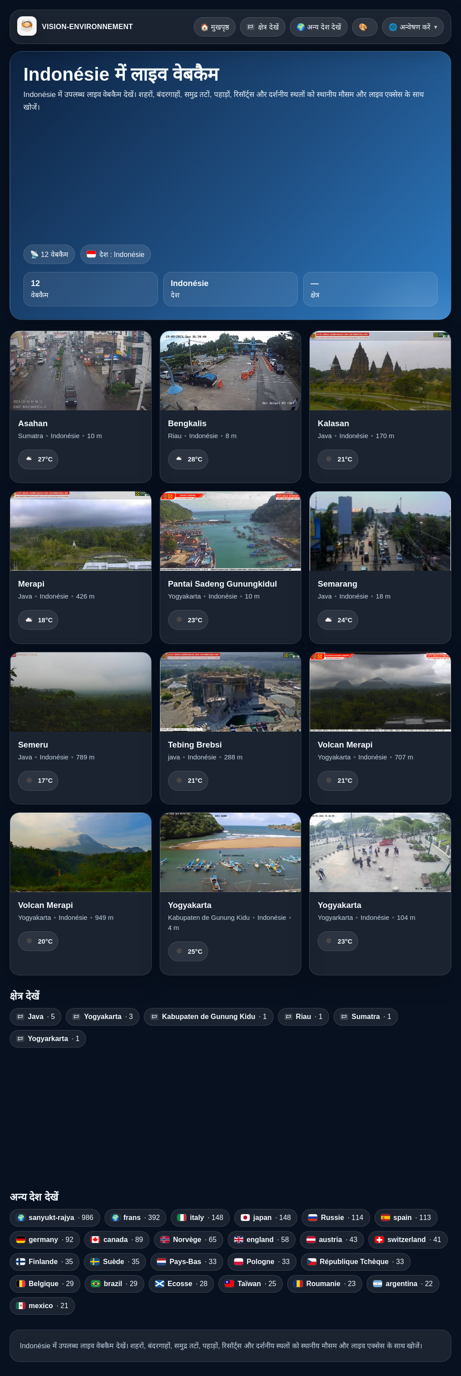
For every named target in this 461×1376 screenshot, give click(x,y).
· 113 (406, 1218)
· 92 (44, 1240)
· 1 (208, 1017)
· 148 (200, 1218)
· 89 (117, 1240)
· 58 (261, 1240)
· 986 (55, 1218)
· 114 (335, 1218)
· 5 (35, 1017)
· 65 (189, 1240)
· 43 (332, 1240)
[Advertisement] (230, 176)
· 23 (325, 1284)
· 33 (187, 1262)
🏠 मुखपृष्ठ (214, 27)
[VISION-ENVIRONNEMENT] (27, 26)
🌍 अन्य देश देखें (318, 27)
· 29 (45, 1284)
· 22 (403, 1284)
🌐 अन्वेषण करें (410, 27)
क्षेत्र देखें (262, 27)
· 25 (250, 1284)
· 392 (135, 1218)
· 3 (102, 1017)
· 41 (408, 1240)
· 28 (181, 1284)
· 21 (42, 1306)
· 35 (44, 1262)
